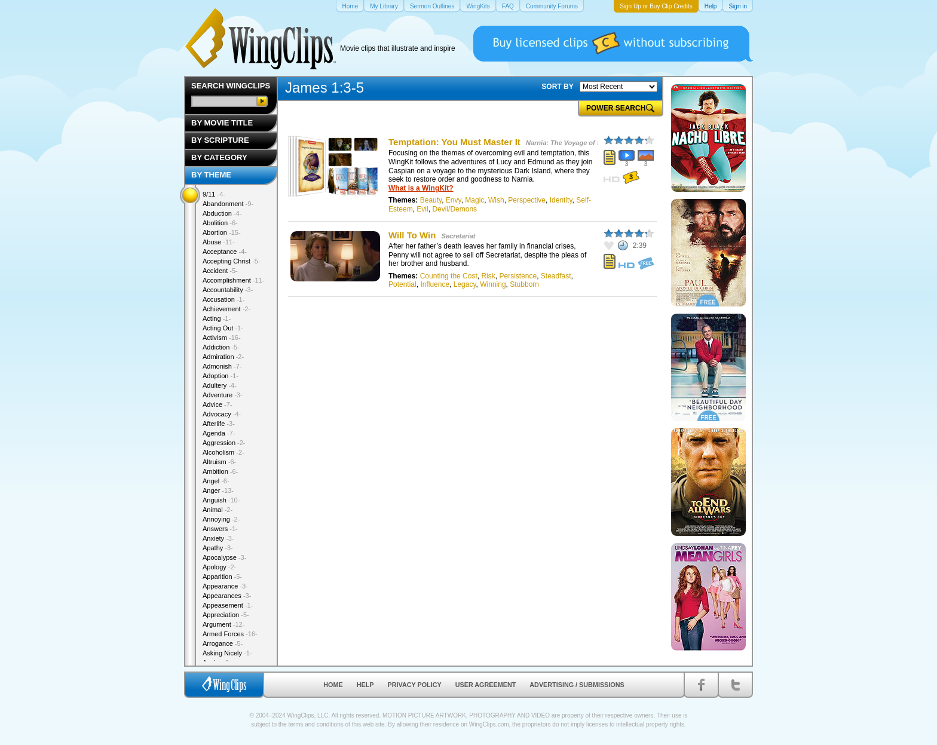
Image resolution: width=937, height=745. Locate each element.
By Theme (211, 174)
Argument (223, 624)
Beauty (431, 200)
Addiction (221, 347)
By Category (219, 157)
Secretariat (459, 236)
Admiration (223, 356)
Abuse (219, 242)
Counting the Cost (448, 276)
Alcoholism (223, 452)
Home (332, 684)
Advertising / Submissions (576, 684)
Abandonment (228, 203)
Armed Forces (230, 633)
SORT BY (557, 86)
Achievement (226, 308)
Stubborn (524, 284)
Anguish (221, 500)
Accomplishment (233, 280)
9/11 (214, 194)
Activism (222, 337)
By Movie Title (222, 122)
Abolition (220, 222)
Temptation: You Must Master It (454, 142)
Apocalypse (224, 557)
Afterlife (219, 423)
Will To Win (412, 235)
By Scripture (220, 140)
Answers (220, 528)
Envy (453, 200)
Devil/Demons (454, 209)
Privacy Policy (415, 684)
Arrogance (223, 643)
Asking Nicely (227, 653)
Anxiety (218, 538)
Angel (216, 481)
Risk (488, 276)
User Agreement (485, 684)
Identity (561, 200)
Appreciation (226, 614)
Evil (422, 209)
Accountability (228, 289)
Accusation (223, 299)
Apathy (218, 547)
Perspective (527, 200)
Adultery (220, 385)
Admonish (222, 366)
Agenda (219, 433)
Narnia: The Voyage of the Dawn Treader (589, 142)
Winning (493, 284)
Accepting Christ (232, 261)
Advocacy (222, 414)
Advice (217, 404)
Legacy (465, 284)
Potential (402, 284)
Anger (218, 490)
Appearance (225, 586)
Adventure (223, 394)
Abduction (222, 213)
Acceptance (225, 251)
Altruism (219, 461)
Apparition (222, 576)
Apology (219, 567)
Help (365, 684)
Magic (474, 200)
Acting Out (223, 328)
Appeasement (228, 605)
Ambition (220, 471)
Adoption (220, 375)
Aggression (224, 442)
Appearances (227, 595)
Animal (217, 509)
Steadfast (556, 276)
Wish (496, 200)
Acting (217, 318)
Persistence (518, 276)
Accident (220, 270)
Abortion (222, 232)
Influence (434, 284)
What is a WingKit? (421, 188)
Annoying (221, 519)
